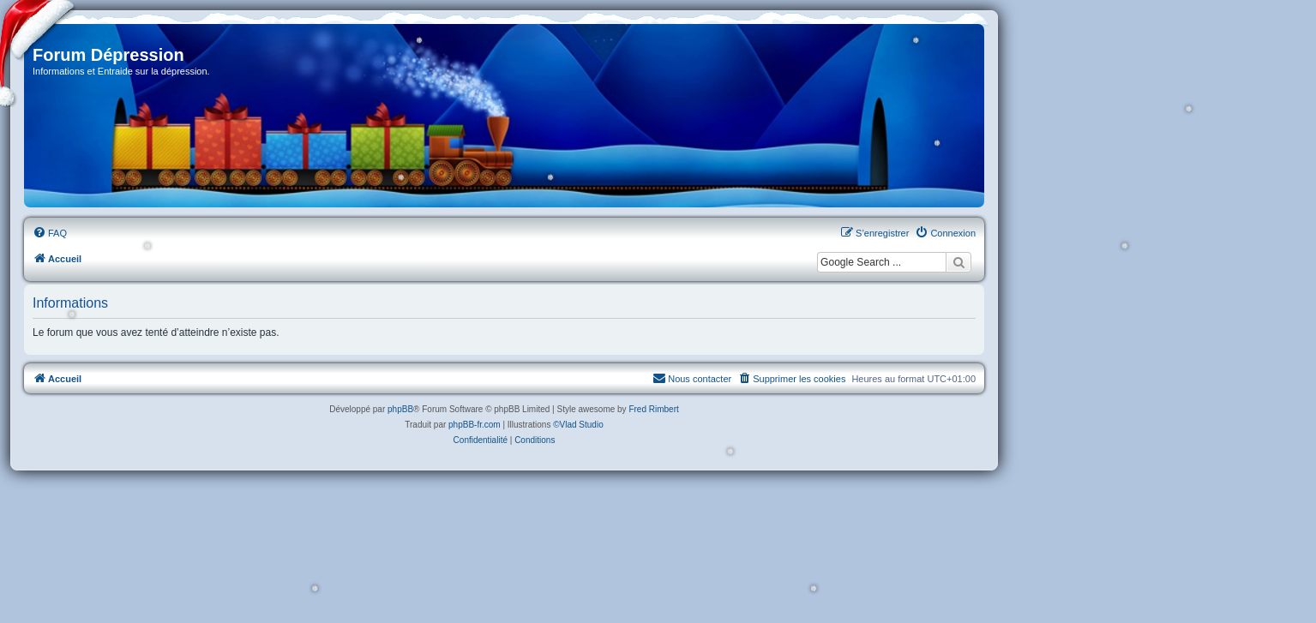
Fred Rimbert (653, 409)
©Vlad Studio (578, 424)
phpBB (400, 409)
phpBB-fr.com (474, 424)
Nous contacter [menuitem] (691, 378)
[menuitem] (50, 233)
